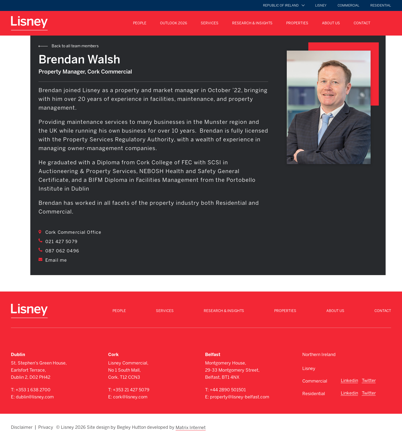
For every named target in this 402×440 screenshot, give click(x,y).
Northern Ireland (319, 354)
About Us (331, 23)
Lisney (321, 5)
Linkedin (349, 380)
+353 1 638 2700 (33, 389)
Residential (380, 5)
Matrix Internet (191, 427)
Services (209, 23)
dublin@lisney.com (35, 397)
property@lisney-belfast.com (239, 397)
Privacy (45, 427)
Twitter (369, 380)
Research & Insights (252, 23)
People (139, 23)
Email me (56, 260)
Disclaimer (21, 427)
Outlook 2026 (173, 23)
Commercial (348, 5)
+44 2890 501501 (228, 389)
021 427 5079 (61, 241)
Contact (362, 23)
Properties (297, 23)
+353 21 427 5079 (131, 389)
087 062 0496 (62, 250)
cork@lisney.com (130, 397)
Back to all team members (75, 46)
